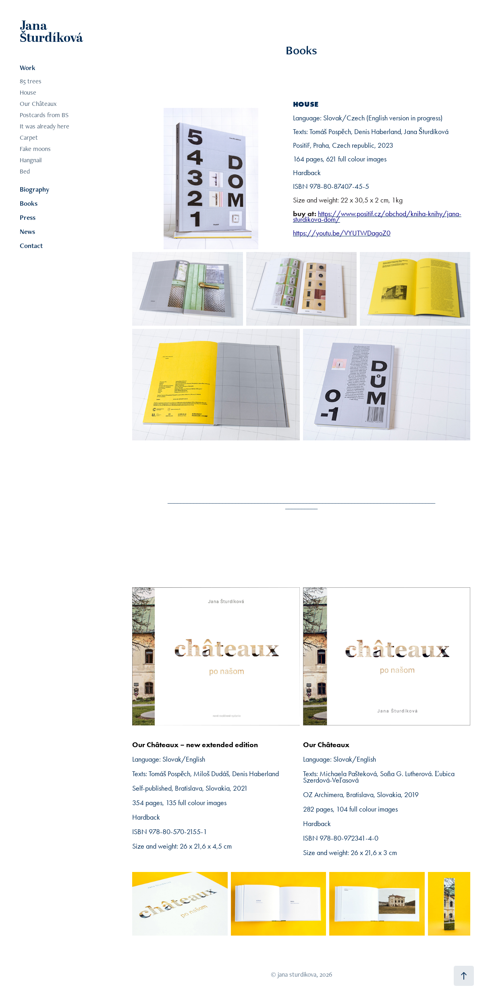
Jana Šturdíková (51, 32)
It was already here (44, 126)
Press (27, 217)
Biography (34, 189)
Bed (25, 171)
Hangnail (31, 160)
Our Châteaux (38, 103)
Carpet (29, 137)
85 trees (31, 81)
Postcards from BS (44, 115)
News (27, 231)
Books (28, 203)
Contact (31, 245)
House (28, 92)
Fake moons (35, 149)
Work (27, 67)
